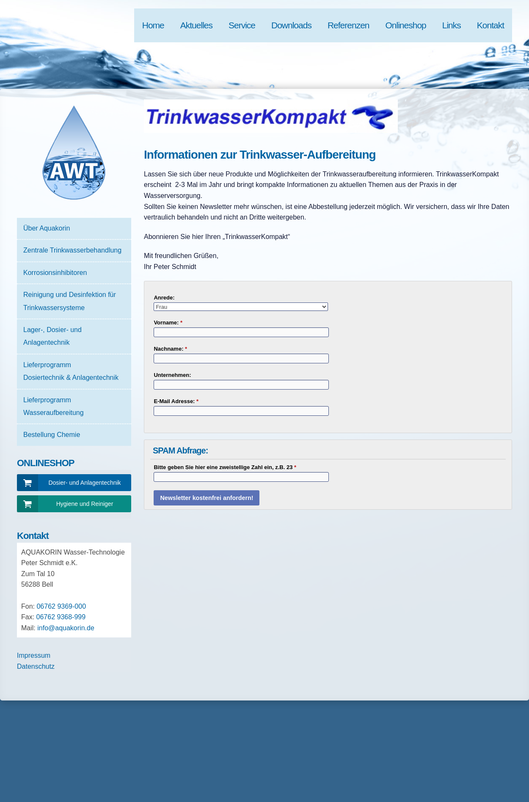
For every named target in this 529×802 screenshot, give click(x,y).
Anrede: (164, 297)
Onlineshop (406, 25)
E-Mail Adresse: (176, 401)
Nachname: (170, 349)
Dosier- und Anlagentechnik (84, 482)
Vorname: (168, 322)
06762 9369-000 (61, 606)
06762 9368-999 (61, 617)
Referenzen (348, 25)
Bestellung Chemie (51, 434)
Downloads (291, 25)
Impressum (33, 655)
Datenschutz (36, 666)
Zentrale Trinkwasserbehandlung (72, 250)
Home (153, 25)
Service (242, 25)
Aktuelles (196, 25)
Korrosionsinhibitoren (55, 272)
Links (451, 25)
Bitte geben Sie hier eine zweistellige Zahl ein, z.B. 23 (225, 467)
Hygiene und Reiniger (84, 503)
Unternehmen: (172, 375)
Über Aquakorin (46, 228)
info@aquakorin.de (65, 628)
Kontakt (490, 25)
